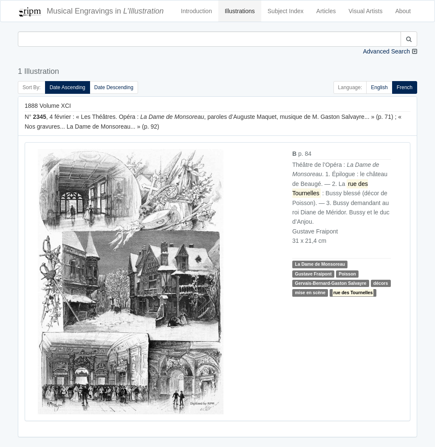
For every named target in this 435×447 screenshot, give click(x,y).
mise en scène (310, 292)
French (404, 87)
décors (380, 283)
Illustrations (240, 11)
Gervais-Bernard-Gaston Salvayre (330, 283)
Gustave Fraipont (313, 273)
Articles (326, 11)
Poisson (347, 273)
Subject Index (286, 11)
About (403, 11)
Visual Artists (366, 11)
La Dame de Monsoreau (320, 264)
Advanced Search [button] (386, 51)
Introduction (196, 11)
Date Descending (113, 87)
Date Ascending (67, 87)
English (379, 87)
